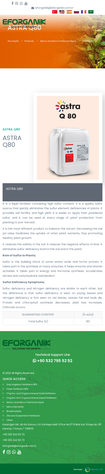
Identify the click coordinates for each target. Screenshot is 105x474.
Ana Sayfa (13, 41)
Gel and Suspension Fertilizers (23, 415)
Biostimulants (14, 411)
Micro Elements (15, 406)
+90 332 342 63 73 (13, 440)
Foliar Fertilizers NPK (17, 389)
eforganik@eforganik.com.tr (52, 8)
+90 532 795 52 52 (52, 360)
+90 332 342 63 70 (14, 434)
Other (10, 420)
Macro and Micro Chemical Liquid (58, 41)
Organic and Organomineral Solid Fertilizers (31, 393)
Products (29, 41)
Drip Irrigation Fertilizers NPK (22, 384)
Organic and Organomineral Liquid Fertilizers (31, 397)
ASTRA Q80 (14, 189)
